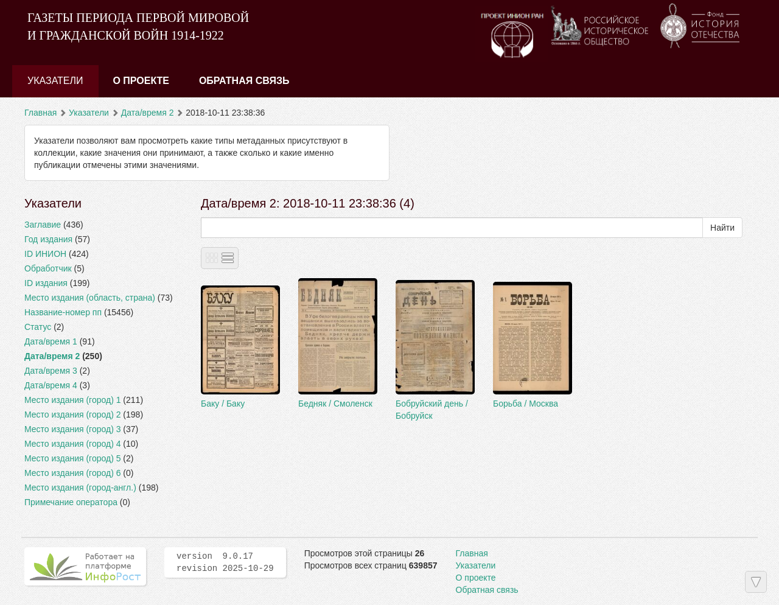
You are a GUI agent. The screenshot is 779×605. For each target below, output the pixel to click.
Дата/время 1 (50, 341)
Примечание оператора (70, 502)
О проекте (141, 80)
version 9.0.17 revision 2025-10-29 (225, 562)
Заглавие (42, 224)
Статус (37, 327)
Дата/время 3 (50, 371)
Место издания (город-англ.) (80, 487)
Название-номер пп (63, 312)
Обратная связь (244, 80)
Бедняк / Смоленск (335, 403)
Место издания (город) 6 (72, 473)
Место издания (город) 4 (72, 444)
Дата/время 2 (147, 112)
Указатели (55, 80)
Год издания (48, 239)
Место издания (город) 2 (72, 414)
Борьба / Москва (525, 403)
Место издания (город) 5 (72, 458)
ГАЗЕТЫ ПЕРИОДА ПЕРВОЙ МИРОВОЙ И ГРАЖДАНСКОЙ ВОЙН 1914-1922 (138, 26)
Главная (40, 112)
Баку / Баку (223, 403)
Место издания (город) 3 (72, 429)
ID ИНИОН (45, 254)
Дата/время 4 (50, 385)
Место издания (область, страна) (89, 297)
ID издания (46, 283)
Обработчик (48, 268)
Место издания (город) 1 (72, 400)
